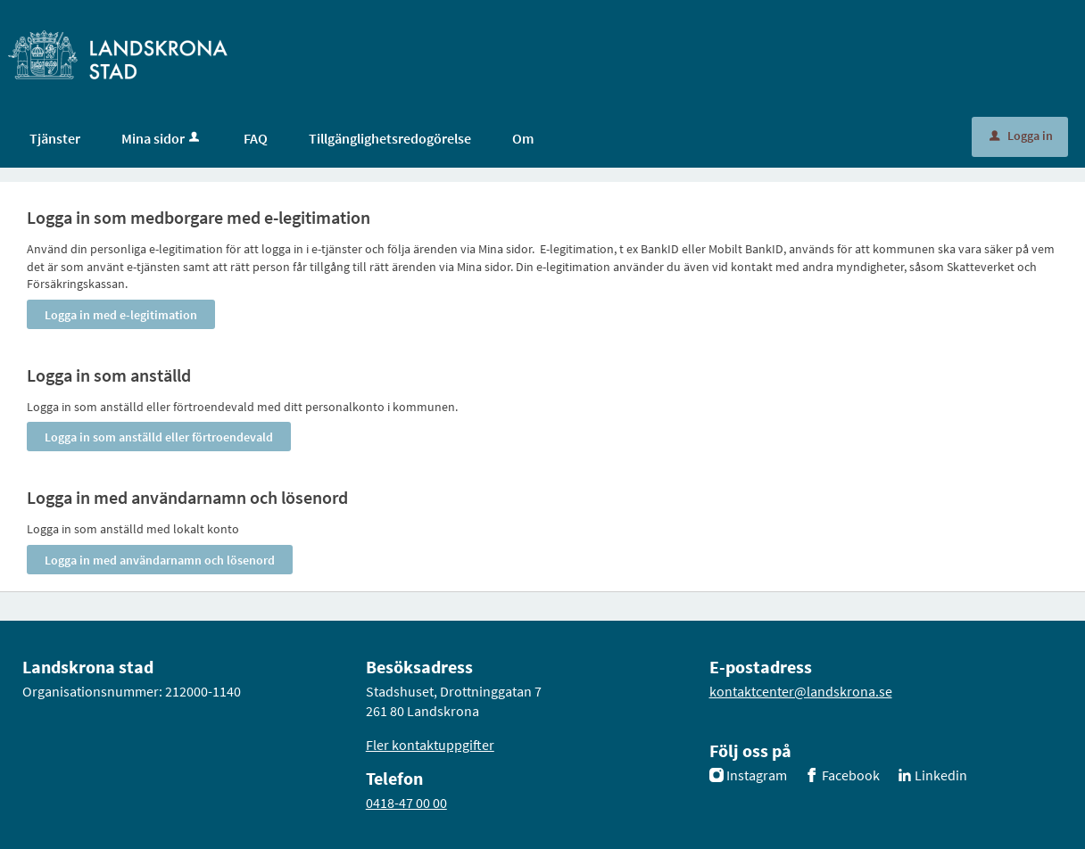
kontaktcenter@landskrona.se (800, 691)
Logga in (1021, 136)
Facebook (851, 775)
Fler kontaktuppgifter (430, 745)
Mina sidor (162, 138)
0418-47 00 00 (406, 803)
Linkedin (941, 775)
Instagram (756, 775)
